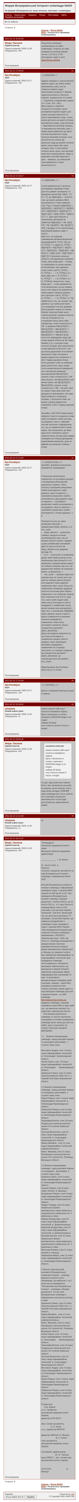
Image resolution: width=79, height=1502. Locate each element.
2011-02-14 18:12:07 (14, 838)
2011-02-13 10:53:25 (14, 739)
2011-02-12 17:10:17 (14, 176)
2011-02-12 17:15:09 (14, 680)
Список (8, 15)
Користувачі (20, 15)
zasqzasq (10, 708)
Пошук (42, 15)
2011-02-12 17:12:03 (14, 458)
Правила (32, 15)
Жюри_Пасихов (13, 43)
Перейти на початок (14, 17)
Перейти (20, 1496)
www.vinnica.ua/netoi (50, 60)
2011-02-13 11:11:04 (14, 816)
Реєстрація (53, 15)
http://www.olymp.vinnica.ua (53, 1000)
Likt (72, 1494)
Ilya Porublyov (12, 75)
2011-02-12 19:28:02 (14, 704)
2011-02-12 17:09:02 (14, 71)
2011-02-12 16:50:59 (14, 39)
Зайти (64, 15)
